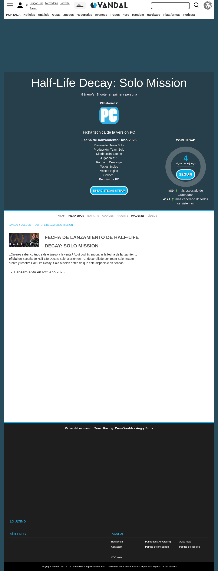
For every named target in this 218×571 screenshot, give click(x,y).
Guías (56, 14)
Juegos (68, 14)
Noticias (29, 14)
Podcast (189, 14)
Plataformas (171, 14)
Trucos (115, 14)
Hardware (154, 14)
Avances (101, 14)
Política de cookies (189, 546)
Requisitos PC (109, 179)
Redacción (117, 541)
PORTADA (13, 14)
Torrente (65, 3)
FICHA (61, 215)
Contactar (116, 546)
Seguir (185, 174)
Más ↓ (79, 5)
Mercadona (51, 3)
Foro (126, 14)
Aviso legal (185, 541)
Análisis (43, 14)
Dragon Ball (36, 3)
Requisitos (76, 215)
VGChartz (116, 557)
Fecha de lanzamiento (100, 140)
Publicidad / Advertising (158, 541)
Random (138, 14)
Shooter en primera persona (116, 94)
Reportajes (84, 14)
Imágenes (138, 215)
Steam (33, 8)
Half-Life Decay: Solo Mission (109, 82)
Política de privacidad (157, 546)
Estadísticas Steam (109, 190)
